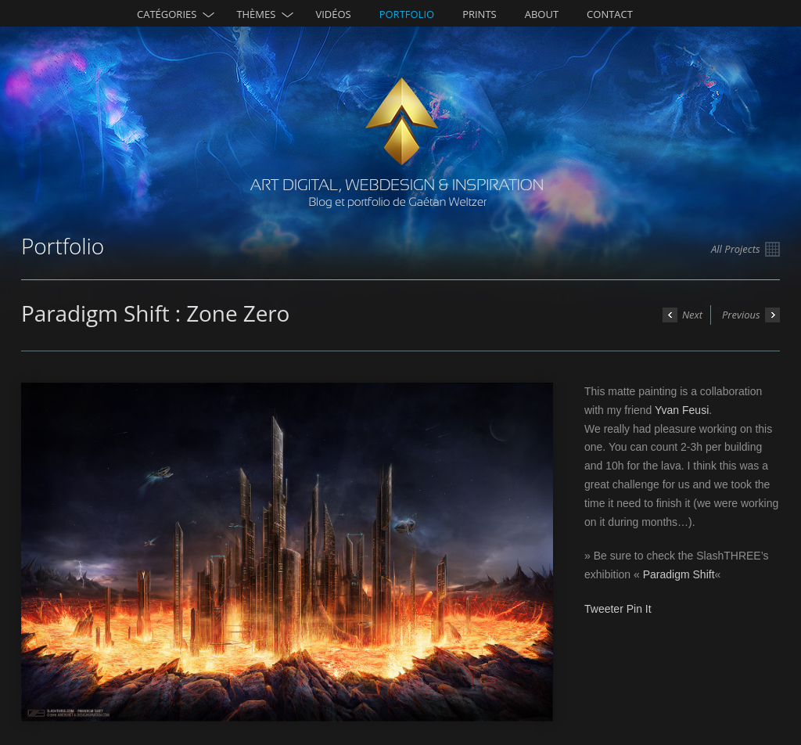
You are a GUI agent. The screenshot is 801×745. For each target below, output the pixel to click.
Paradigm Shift (679, 574)
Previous (751, 315)
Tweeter (603, 609)
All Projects (745, 249)
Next (683, 315)
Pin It (639, 609)
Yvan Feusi (682, 410)
